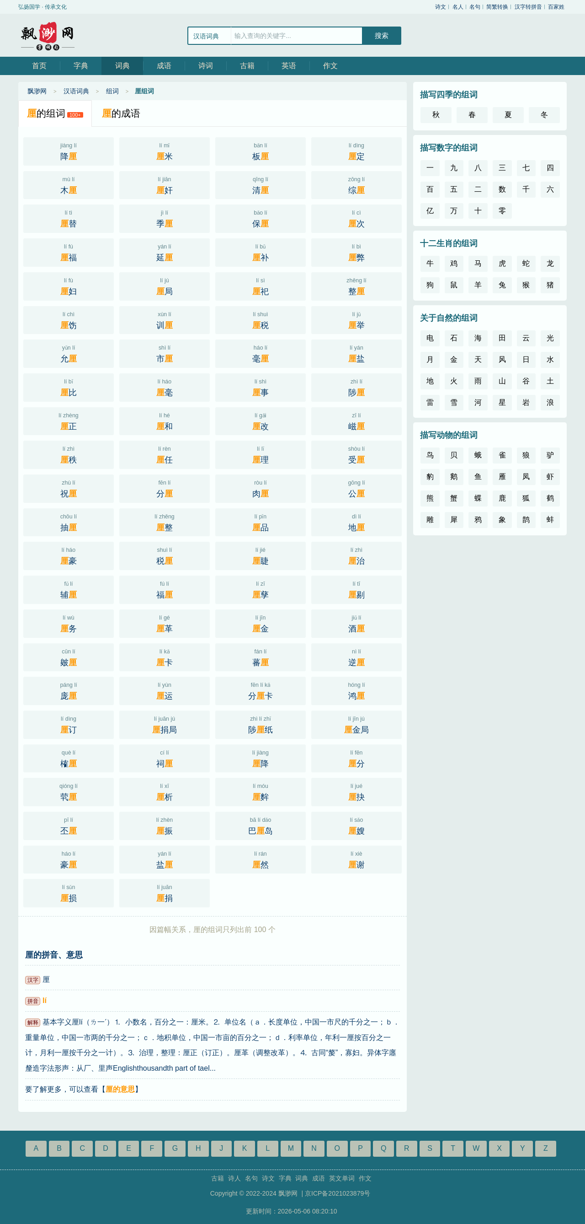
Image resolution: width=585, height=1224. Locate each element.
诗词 (205, 66)
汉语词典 (76, 91)
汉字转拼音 (528, 7)
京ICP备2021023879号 (337, 1193)
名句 (474, 7)
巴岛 (260, 825)
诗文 (440, 7)
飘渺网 (48, 35)
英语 (289, 66)
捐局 (164, 723)
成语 (164, 66)
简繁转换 (497, 7)
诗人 (234, 1178)
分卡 (260, 690)
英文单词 (342, 1178)
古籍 (247, 66)
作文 (330, 66)
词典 (122, 66)
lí (45, 1000)
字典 (81, 66)
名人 (457, 7)
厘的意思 (120, 1089)
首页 (39, 66)
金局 (356, 723)
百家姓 (556, 7)
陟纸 (260, 723)
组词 (112, 91)
